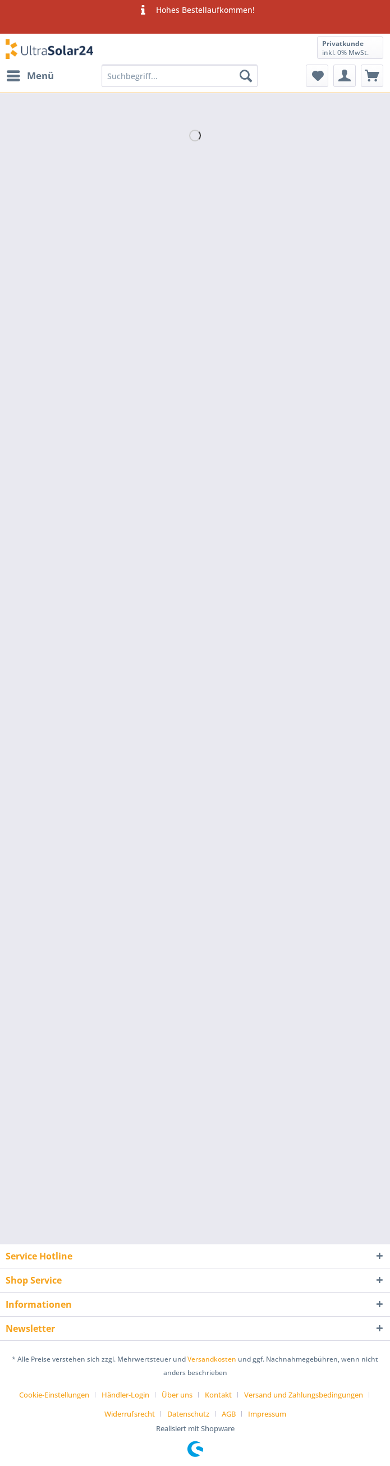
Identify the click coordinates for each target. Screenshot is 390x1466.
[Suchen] (246, 76)
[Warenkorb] (372, 76)
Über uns (177, 1395)
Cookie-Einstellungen (54, 1395)
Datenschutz (188, 1414)
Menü (30, 74)
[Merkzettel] (317, 76)
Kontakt (218, 1395)
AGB (229, 1414)
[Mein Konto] (344, 76)
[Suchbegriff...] (180, 76)
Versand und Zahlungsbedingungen (303, 1395)
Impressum (267, 1414)
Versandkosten (211, 1359)
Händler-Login (125, 1395)
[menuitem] (29, 76)
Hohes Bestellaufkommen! (194, 10)
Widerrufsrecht (129, 1414)
